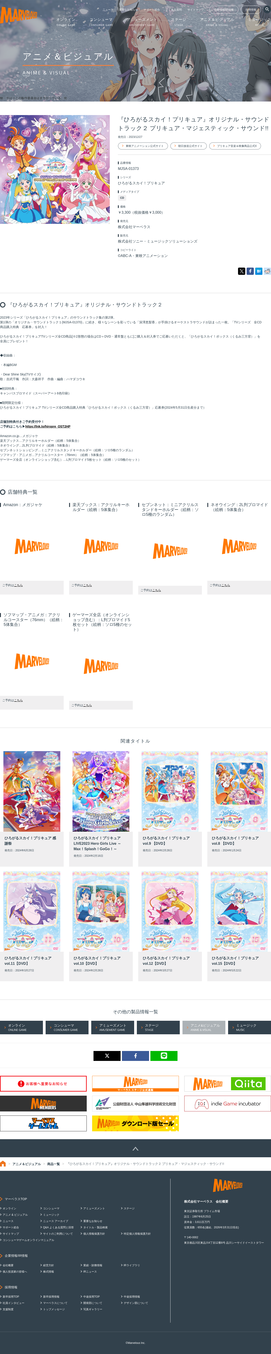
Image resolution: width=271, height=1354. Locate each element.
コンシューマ (51, 1208)
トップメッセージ (54, 1309)
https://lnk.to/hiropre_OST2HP (47, 426)
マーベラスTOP (16, 1199)
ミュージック (51, 1214)
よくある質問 (174, 9)
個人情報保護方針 (94, 1233)
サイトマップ (195, 9)
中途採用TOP (91, 1296)
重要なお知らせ (128, 9)
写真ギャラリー (92, 1309)
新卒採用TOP (11, 1296)
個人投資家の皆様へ (15, 1271)
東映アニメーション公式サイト (145, 146)
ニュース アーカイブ (55, 1221)
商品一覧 (53, 1164)
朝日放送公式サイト (190, 146)
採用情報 (250, 9)
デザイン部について (136, 1303)
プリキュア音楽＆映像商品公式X (237, 146)
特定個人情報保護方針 (137, 1233)
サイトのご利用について (58, 1233)
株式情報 (48, 1271)
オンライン (9, 1208)
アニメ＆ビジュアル (26, 1164)
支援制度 (8, 1309)
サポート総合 (152, 9)
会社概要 (8, 1265)
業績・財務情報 (92, 1265)
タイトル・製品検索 (95, 1227)
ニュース (108, 9)
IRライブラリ (132, 1265)
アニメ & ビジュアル (15, 1214)
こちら (18, 585)
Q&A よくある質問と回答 (58, 1227)
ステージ (129, 1208)
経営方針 (48, 1265)
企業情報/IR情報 (224, 9)
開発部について (92, 1303)
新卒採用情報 (51, 1296)
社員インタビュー (13, 1303)
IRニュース (90, 1271)
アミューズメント (94, 1208)
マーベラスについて (55, 1303)
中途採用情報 (132, 1296)
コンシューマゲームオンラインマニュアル (28, 1240)
